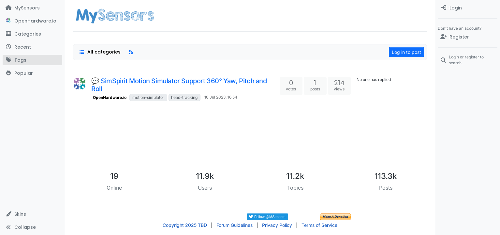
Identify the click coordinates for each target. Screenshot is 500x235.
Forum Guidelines (234, 225)
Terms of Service (319, 225)
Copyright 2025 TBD (185, 225)
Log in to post (406, 52)
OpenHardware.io (109, 97)
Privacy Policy (277, 225)
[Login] (467, 8)
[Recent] (32, 47)
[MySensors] (32, 8)
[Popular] (32, 73)
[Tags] (32, 60)
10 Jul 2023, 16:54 (220, 97)
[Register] (467, 37)
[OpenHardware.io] (32, 21)
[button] (32, 214)
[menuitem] (467, 8)
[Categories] (32, 34)
